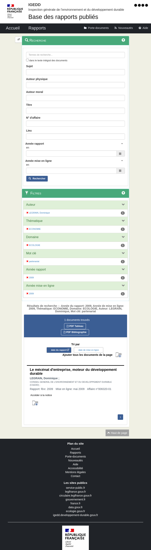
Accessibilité (75, 468)
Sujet (29, 66)
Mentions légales (75, 472)
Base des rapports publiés (63, 17)
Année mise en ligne (40, 285)
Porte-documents (75, 456)
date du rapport (59, 350)
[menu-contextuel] (27, 60)
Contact (75, 476)
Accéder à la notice (41, 395)
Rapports (75, 452)
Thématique (34, 220)
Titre (29, 104)
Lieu (29, 130)
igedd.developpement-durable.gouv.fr (75, 515)
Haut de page (117, 432)
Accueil (75, 448)
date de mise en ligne (88, 350)
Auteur (30, 204)
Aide (75, 464)
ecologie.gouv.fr (75, 511)
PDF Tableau (75, 326)
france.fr (75, 503)
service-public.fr (75, 487)
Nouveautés (75, 460)
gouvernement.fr (76, 499)
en (27, 147)
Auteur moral (34, 91)
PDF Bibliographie (75, 332)
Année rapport (36, 269)
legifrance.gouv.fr (75, 491)
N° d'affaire (33, 117)
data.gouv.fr (75, 507)
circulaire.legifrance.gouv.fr (75, 495)
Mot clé (31, 253)
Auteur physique (37, 79)
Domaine (32, 237)
